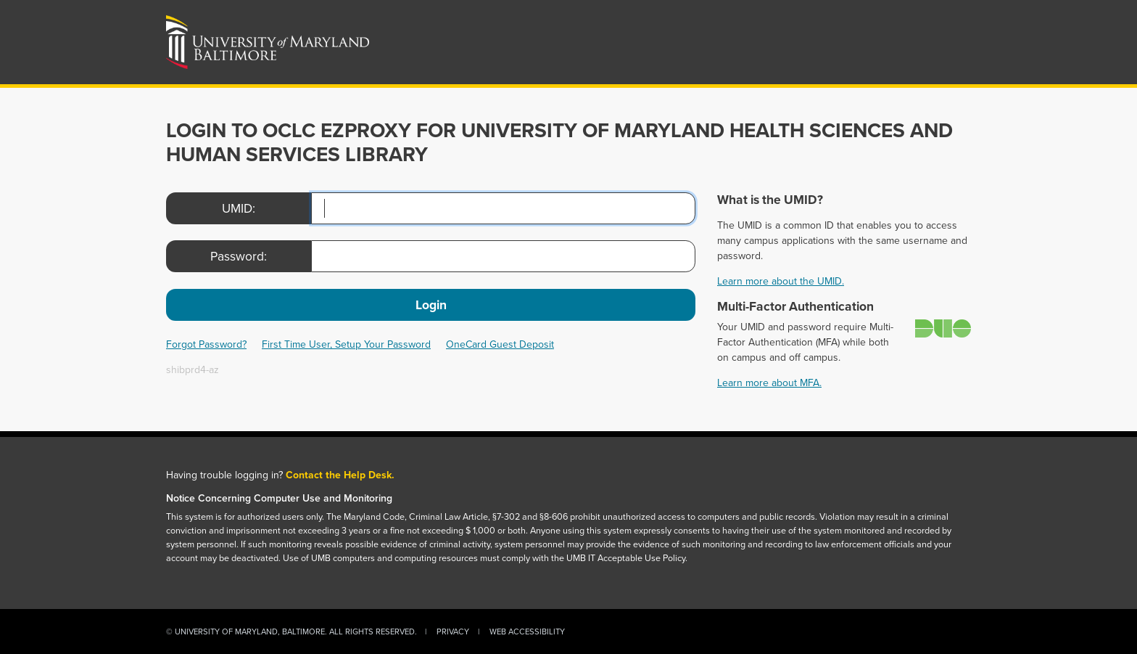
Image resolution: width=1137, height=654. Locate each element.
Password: (238, 256)
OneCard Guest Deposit (500, 344)
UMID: (238, 208)
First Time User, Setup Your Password (346, 344)
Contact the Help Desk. (340, 475)
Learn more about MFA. (769, 383)
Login (431, 304)
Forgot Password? (206, 344)
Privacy (453, 631)
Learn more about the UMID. (780, 281)
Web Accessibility (527, 631)
